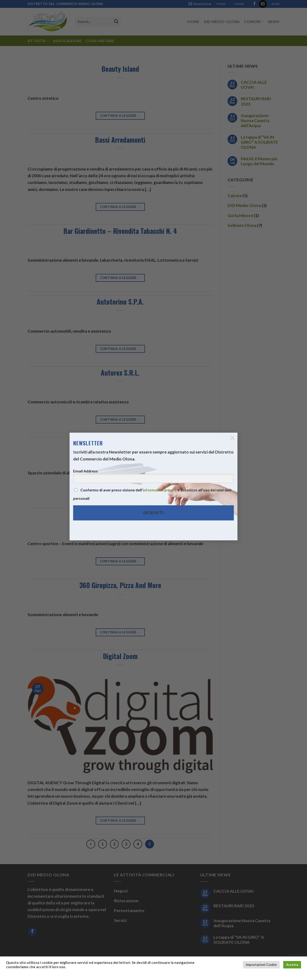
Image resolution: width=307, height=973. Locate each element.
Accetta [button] (292, 965)
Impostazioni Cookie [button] (261, 965)
